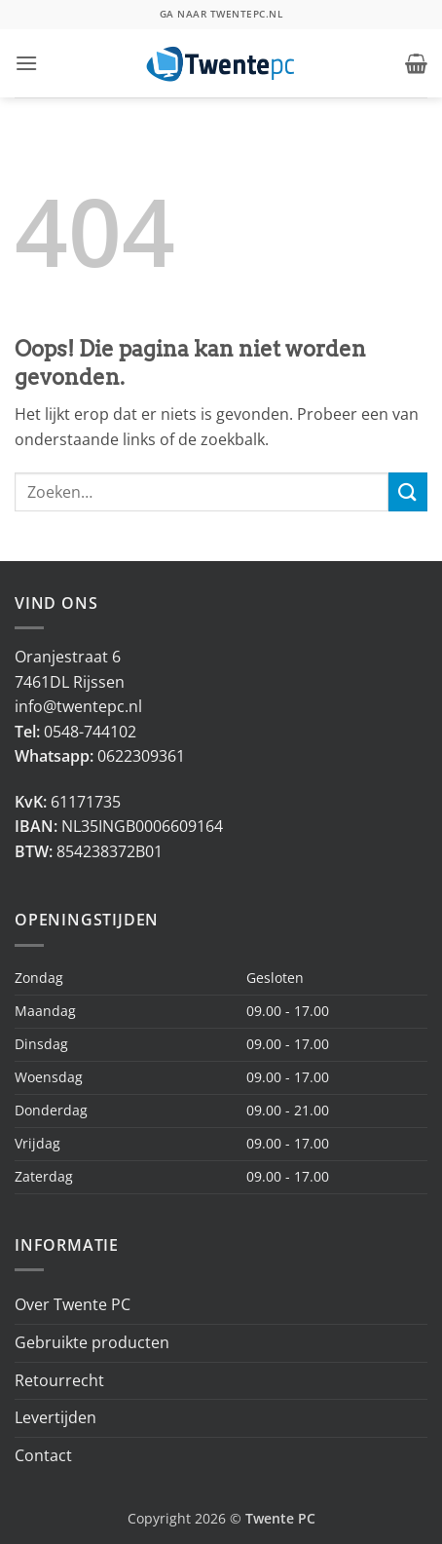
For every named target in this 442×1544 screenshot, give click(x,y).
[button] (26, 63)
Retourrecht (59, 1380)
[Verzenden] (407, 491)
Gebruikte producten (92, 1342)
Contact (43, 1455)
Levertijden (55, 1417)
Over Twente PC (72, 1304)
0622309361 (141, 756)
